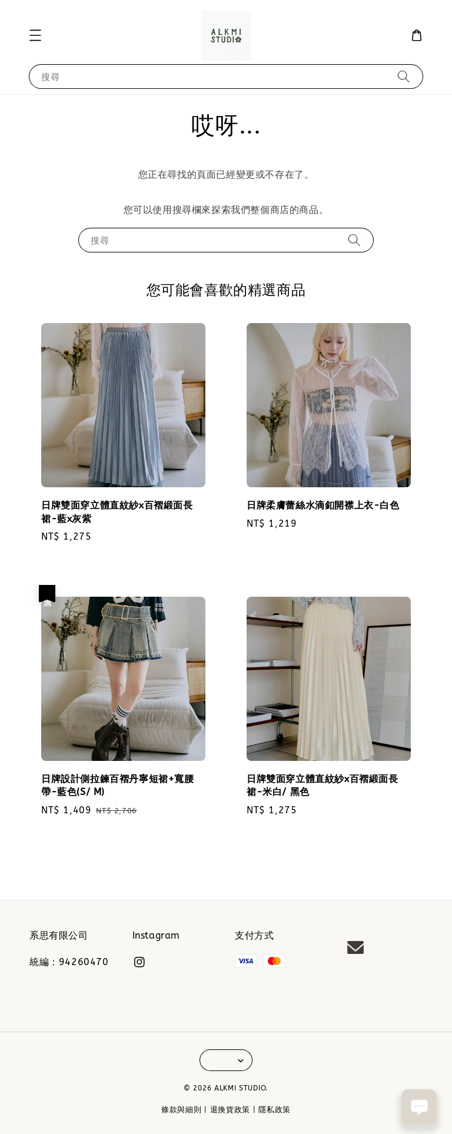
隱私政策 (274, 1109)
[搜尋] (404, 76)
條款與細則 (181, 1109)
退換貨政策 (230, 1109)
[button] (35, 35)
